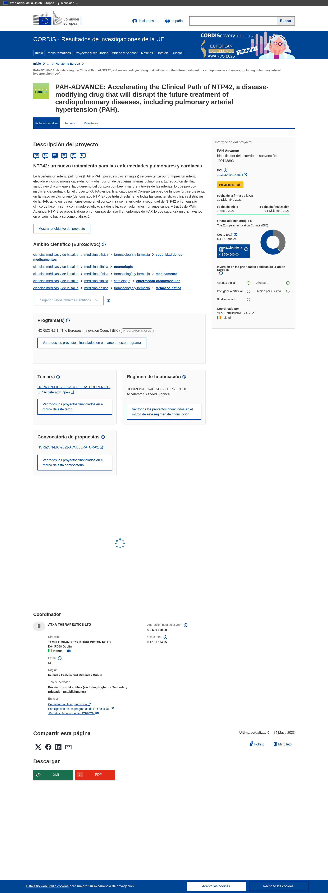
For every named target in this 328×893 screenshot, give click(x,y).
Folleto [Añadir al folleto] (257, 743)
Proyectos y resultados (91, 53)
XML (56, 775)
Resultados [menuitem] (91, 123)
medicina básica (96, 254)
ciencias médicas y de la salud (55, 254)
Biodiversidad (233, 299)
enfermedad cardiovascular (158, 281)
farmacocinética (168, 288)
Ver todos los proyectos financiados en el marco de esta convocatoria (73, 462)
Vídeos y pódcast (125, 53)
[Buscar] (286, 21)
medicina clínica (96, 267)
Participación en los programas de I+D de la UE (81, 709)
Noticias (147, 53)
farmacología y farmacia (132, 254)
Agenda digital (233, 283)
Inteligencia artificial (233, 291)
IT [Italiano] (73, 155)
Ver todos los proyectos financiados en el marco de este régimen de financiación (162, 411)
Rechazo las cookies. (279, 886)
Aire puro (273, 283)
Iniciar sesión (145, 20)
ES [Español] (54, 155)
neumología (123, 267)
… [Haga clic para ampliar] (48, 63)
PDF (98, 774)
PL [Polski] (82, 155)
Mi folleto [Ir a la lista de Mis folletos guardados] (283, 744)
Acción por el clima (273, 291)
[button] (174, 21)
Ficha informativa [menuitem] (46, 123)
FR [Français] (64, 155)
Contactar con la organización (69, 704)
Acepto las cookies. (216, 886)
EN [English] (45, 155)
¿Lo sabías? (68, 3)
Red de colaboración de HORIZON (73, 713)
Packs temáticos (58, 53)
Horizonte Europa (68, 63)
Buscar (177, 53)
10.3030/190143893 (230, 174)
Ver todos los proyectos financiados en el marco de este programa (92, 342)
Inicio (39, 53)
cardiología (122, 281)
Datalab (162, 53)
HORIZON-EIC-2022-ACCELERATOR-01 (68, 447)
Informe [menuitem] (70, 123)
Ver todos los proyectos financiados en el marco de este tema (73, 406)
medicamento (166, 274)
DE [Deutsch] (36, 155)
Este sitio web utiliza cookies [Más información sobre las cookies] (47, 886)
